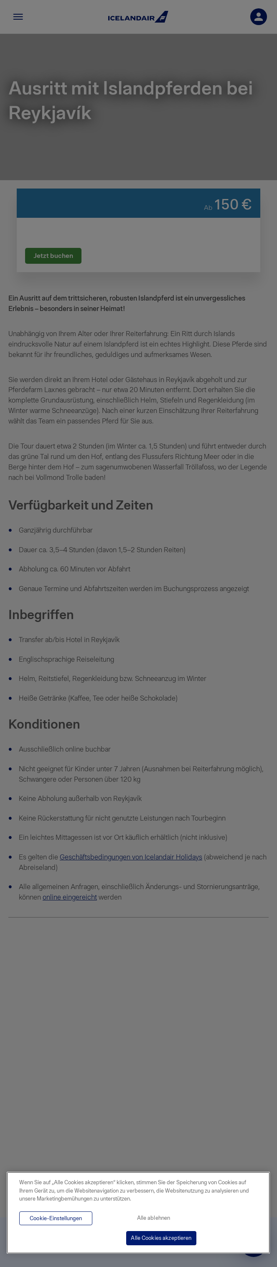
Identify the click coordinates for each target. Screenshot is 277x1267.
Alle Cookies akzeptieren (161, 1238)
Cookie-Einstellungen (56, 1218)
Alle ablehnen (153, 1218)
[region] (138, 1213)
